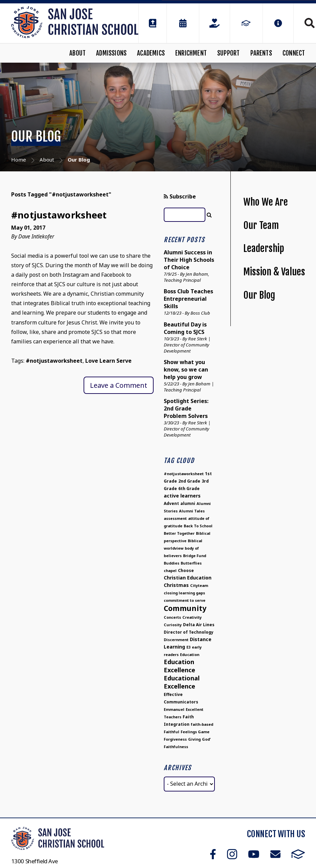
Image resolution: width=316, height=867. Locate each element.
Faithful (171, 731)
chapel (170, 570)
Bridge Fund (194, 555)
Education (189, 654)
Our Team (261, 225)
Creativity (192, 617)
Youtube (253, 854)
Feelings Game (195, 731)
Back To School (198, 525)
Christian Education (187, 577)
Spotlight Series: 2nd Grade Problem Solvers (186, 408)
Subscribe (180, 196)
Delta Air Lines (199, 625)
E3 (188, 647)
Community (185, 608)
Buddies (171, 563)
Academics (151, 53)
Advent (171, 503)
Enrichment (191, 53)
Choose (186, 570)
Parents (261, 53)
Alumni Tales (192, 510)
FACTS (298, 854)
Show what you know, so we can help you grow (186, 369)
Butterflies (191, 563)
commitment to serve (184, 600)
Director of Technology (188, 632)
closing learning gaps (184, 592)
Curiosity (173, 624)
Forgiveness (175, 739)
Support (228, 53)
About (77, 53)
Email (275, 854)
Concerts (172, 617)
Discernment (176, 639)
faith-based (202, 724)
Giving (194, 739)
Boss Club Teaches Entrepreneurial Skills (188, 299)
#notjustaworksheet (59, 215)
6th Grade (189, 488)
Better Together (179, 533)
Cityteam (199, 585)
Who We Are (265, 202)
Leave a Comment (118, 385)
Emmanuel (174, 709)
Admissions (111, 53)
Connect (294, 53)
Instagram (232, 854)
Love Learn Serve (108, 360)
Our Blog (259, 295)
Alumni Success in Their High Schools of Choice (189, 260)
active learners (182, 495)
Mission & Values (274, 272)
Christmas (176, 585)
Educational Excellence (182, 682)
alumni (187, 503)
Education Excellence (179, 666)
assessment (175, 518)
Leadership (263, 248)
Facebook (213, 854)
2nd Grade (189, 481)
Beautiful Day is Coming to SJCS (185, 328)
